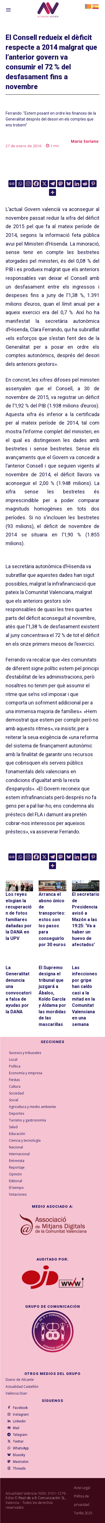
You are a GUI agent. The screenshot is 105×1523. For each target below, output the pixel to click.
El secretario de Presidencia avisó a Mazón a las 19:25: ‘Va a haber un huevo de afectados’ (85, 919)
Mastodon (21, 1462)
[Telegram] (52, 183)
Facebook (20, 1408)
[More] (52, 192)
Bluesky (19, 1455)
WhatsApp (21, 1448)
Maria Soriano (85, 141)
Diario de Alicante (20, 1379)
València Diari (16, 1393)
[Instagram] (28, 183)
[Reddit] (84, 183)
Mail (16, 1428)
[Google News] (11, 183)
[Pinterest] (93, 183)
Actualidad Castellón (22, 1386)
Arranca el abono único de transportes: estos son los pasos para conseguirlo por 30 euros (52, 919)
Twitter (18, 1441)
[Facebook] (36, 183)
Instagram (21, 1415)
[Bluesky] (68, 183)
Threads (19, 1468)
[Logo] (48, 10)
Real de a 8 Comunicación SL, (42, 1497)
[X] (44, 183)
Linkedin (19, 1421)
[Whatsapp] (20, 183)
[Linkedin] (76, 183)
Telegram (20, 1435)
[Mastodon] (60, 183)
